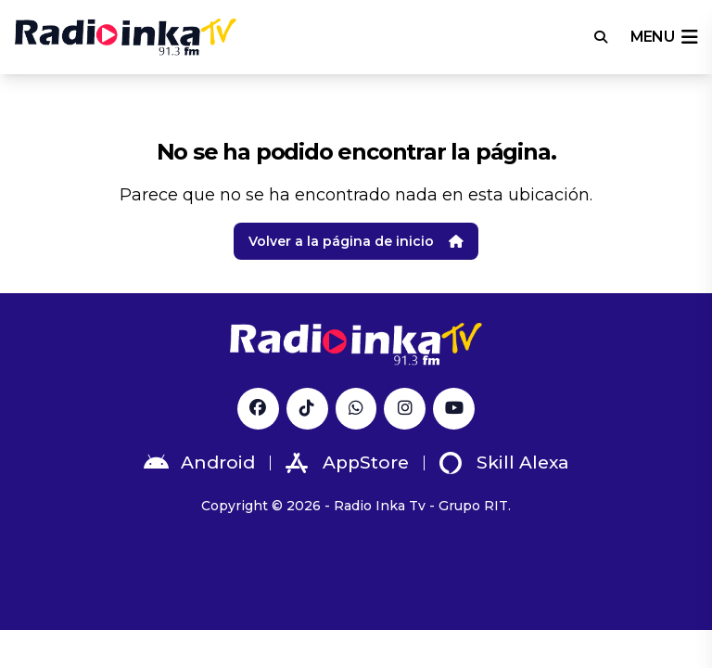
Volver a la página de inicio (356, 241)
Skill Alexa (504, 463)
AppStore (347, 463)
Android (199, 463)
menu (663, 37)
